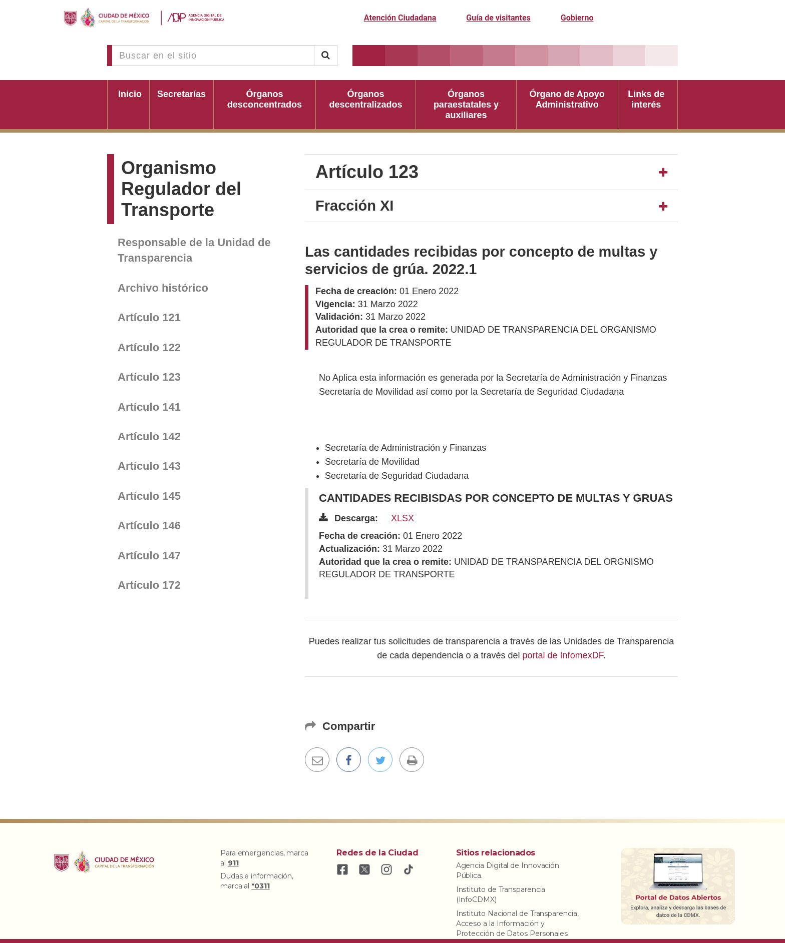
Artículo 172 (149, 585)
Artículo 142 (149, 436)
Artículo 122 (149, 347)
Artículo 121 (149, 317)
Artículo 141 (149, 407)
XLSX (402, 518)
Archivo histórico (163, 288)
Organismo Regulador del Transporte (181, 189)
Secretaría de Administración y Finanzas (405, 448)
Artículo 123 (149, 377)
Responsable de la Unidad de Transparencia (194, 250)
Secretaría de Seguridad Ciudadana (397, 476)
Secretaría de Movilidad (372, 462)
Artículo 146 (149, 525)
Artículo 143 (149, 466)
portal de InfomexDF (563, 655)
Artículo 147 (149, 555)
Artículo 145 (149, 496)
